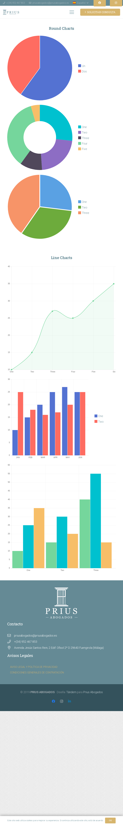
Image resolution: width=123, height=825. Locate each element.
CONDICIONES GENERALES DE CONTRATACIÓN (37, 672)
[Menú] (71, 12)
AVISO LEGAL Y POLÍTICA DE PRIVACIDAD (33, 666)
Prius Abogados (93, 692)
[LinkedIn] (70, 701)
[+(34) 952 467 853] (10, 641)
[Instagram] (61, 701)
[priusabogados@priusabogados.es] (10, 635)
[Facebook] (53, 701)
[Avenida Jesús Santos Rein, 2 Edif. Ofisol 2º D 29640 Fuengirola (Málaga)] (10, 648)
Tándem (71, 692)
